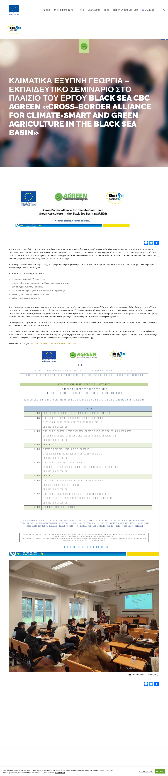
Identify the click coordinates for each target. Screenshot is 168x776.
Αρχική (46, 10)
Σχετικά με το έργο (63, 10)
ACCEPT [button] (159, 771)
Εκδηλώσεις (94, 10)
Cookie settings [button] (146, 771)
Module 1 (35, 343)
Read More (60, 773)
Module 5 (63, 343)
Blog (106, 10)
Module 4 (54, 343)
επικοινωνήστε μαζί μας (125, 10)
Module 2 (44, 343)
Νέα (82, 10)
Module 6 (72, 343)
